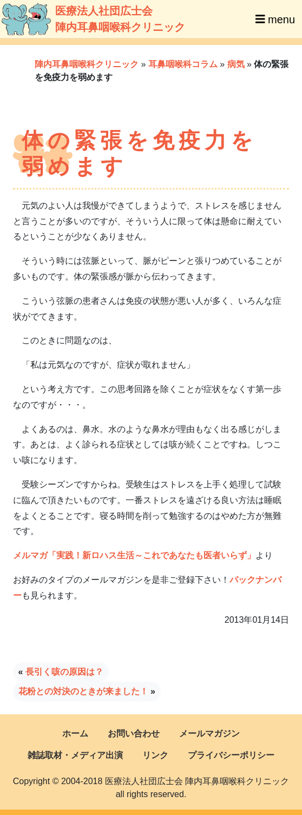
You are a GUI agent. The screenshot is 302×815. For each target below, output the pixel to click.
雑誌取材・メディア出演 (75, 755)
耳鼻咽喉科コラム (183, 64)
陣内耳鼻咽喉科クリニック (87, 64)
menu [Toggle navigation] (275, 19)
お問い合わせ (134, 733)
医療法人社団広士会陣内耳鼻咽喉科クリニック (77, 19)
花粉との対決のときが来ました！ (83, 691)
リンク (155, 755)
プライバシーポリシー (231, 755)
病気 (236, 64)
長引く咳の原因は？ (64, 671)
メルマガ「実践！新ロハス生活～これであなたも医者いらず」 (134, 555)
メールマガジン (209, 733)
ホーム (75, 733)
